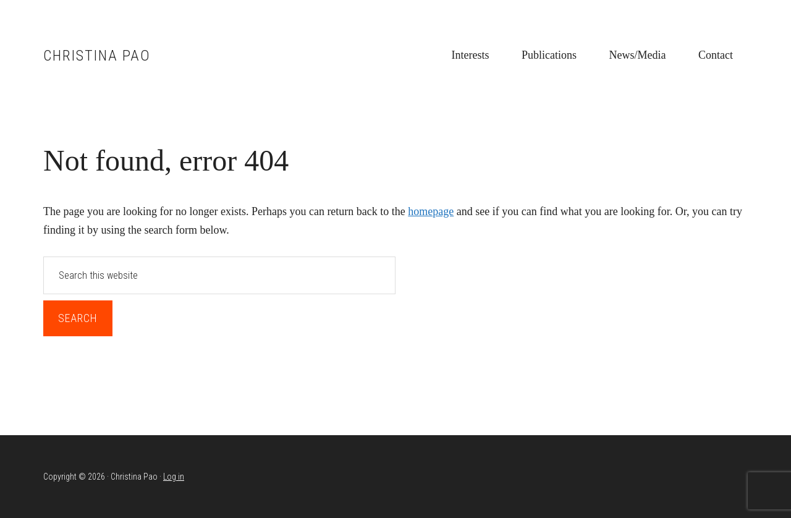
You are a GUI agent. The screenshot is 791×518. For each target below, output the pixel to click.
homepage (431, 211)
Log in (173, 477)
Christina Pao (97, 55)
